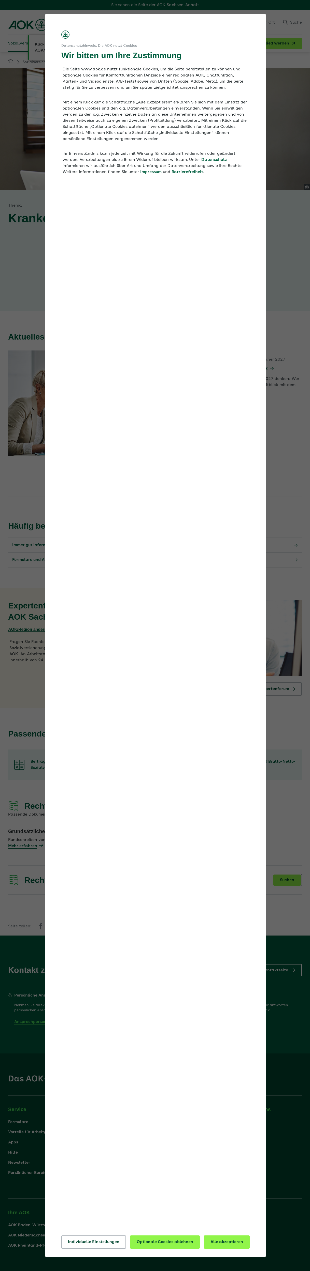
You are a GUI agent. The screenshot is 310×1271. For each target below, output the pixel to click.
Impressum (151, 172)
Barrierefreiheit (187, 172)
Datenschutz (214, 160)
